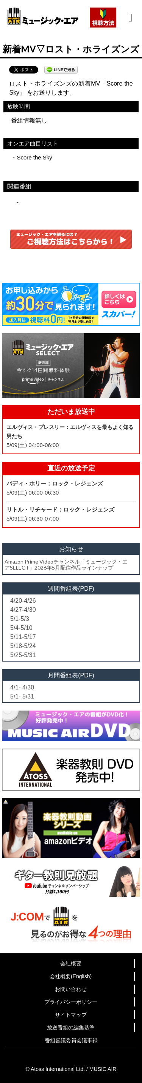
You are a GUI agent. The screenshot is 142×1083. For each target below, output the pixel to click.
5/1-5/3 (19, 619)
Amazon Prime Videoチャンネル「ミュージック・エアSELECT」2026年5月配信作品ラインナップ (66, 564)
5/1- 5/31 (22, 696)
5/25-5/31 (23, 655)
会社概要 (70, 963)
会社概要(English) (71, 976)
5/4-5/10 (21, 628)
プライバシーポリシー (70, 1002)
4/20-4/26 (23, 600)
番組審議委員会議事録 (71, 1040)
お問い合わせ (71, 989)
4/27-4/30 (23, 610)
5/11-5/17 (23, 637)
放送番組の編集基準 (71, 1028)
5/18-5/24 (23, 646)
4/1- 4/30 (22, 687)
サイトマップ (71, 1015)
